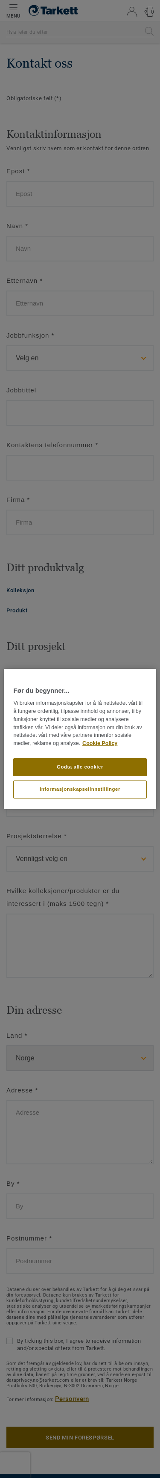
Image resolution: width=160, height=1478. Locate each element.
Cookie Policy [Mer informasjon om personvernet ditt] (99, 743)
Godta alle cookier (80, 766)
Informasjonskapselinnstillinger (80, 789)
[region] (80, 739)
